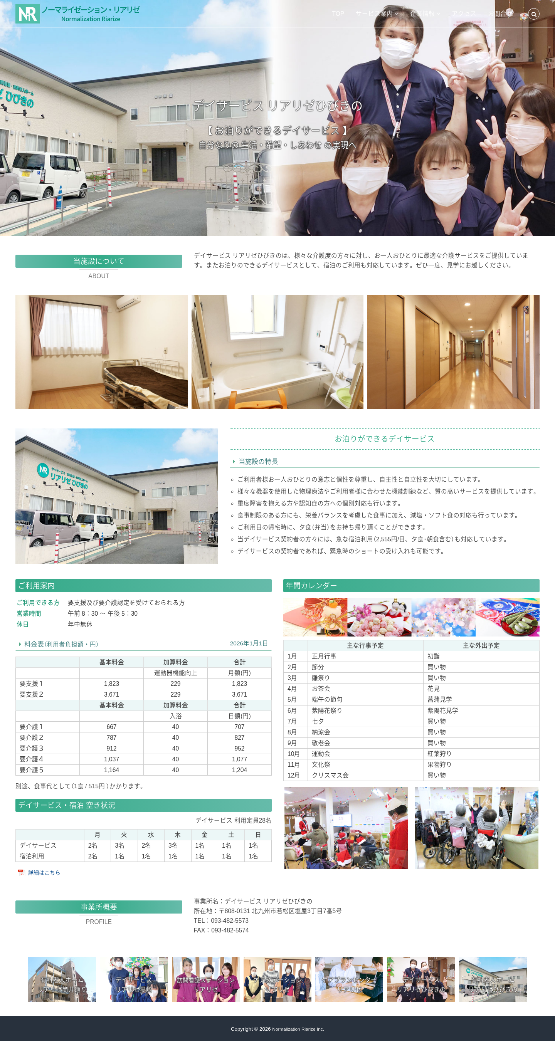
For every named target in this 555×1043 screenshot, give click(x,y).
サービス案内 (374, 13)
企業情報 (422, 13)
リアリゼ (206, 986)
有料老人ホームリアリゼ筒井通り (62, 985)
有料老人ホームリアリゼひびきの (493, 985)
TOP (338, 13)
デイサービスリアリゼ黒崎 (133, 985)
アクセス (464, 13)
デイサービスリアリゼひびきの (421, 985)
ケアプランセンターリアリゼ (349, 985)
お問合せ (500, 13)
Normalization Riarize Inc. (298, 1031)
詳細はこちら (46, 872)
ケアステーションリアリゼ (277, 985)
